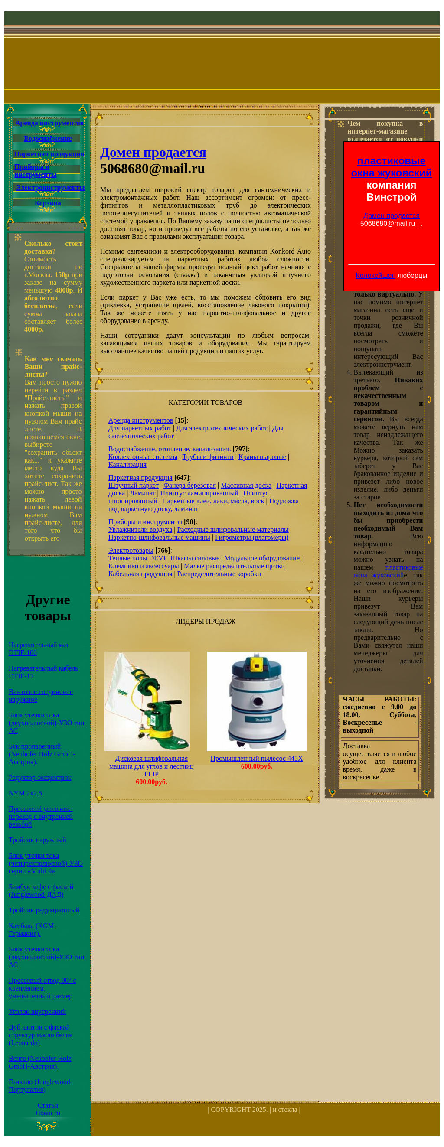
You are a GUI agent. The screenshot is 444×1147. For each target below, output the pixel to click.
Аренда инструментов (49, 123)
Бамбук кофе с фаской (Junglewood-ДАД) (41, 890)
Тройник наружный (37, 840)
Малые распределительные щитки (234, 566)
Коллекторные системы (142, 456)
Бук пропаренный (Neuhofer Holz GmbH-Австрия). (42, 754)
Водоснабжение (48, 138)
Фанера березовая (189, 485)
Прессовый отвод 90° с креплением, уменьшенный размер (42, 988)
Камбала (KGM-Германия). (32, 929)
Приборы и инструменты (35, 170)
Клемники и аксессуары (143, 566)
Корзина (48, 203)
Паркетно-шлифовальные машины (159, 537)
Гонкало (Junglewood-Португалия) (40, 1085)
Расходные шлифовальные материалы (232, 529)
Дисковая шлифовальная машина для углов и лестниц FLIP (151, 766)
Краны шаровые (262, 456)
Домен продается (391, 215)
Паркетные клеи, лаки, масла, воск (213, 501)
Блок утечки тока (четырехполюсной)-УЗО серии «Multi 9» (46, 863)
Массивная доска (246, 485)
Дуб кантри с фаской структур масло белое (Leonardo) (40, 1034)
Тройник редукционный (44, 910)
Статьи (48, 1105)
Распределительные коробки (219, 573)
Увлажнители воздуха (140, 529)
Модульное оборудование (262, 558)
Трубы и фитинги (207, 456)
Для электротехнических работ (221, 428)
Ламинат (142, 493)
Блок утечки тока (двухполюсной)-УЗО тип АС (46, 722)
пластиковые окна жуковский (391, 167)
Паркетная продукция (49, 154)
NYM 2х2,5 (25, 793)
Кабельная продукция (140, 573)
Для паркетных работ (139, 428)
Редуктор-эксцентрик (40, 777)
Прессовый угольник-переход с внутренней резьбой (41, 816)
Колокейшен (375, 275)
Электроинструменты (50, 187)
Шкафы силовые (194, 558)
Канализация (127, 464)
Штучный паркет (133, 485)
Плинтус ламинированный (199, 493)
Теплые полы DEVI (137, 558)
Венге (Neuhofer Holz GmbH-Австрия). (40, 1062)
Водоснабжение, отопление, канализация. (169, 449)
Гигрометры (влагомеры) (252, 537)
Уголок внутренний (37, 1011)
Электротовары (130, 550)
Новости (47, 1113)
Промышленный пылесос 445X (257, 758)
